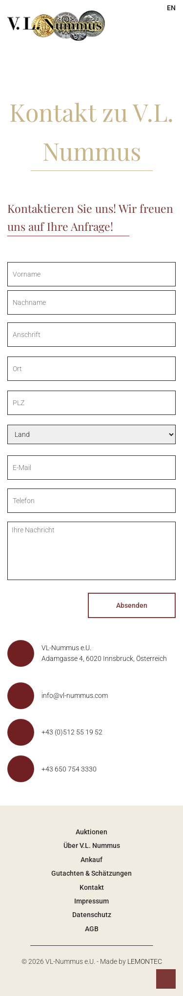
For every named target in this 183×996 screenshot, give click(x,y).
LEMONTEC (144, 961)
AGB (92, 929)
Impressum (91, 901)
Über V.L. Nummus (91, 845)
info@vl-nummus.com (74, 695)
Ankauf (91, 860)
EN (171, 8)
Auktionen (91, 832)
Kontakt (92, 887)
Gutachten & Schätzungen (91, 873)
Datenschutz (91, 915)
